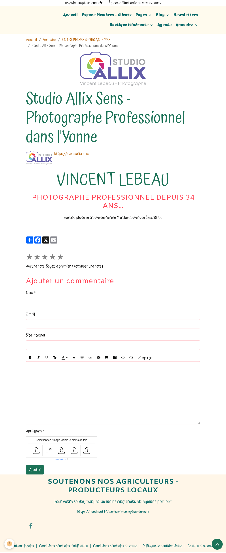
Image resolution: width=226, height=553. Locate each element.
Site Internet (35, 335)
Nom (29, 293)
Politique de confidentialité (163, 546)
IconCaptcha (60, 459)
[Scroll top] (217, 544)
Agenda (164, 25)
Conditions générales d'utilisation (63, 546)
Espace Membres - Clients (107, 15)
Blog (161, 15)
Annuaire (185, 25)
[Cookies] (9, 544)
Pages (142, 15)
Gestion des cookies (202, 546)
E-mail (30, 314)
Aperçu (144, 358)
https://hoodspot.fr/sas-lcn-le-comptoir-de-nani (113, 511)
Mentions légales (21, 546)
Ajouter (35, 470)
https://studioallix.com (71, 154)
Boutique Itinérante (129, 25)
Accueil (70, 15)
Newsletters (185, 15)
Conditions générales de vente (115, 546)
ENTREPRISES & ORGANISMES (86, 40)
